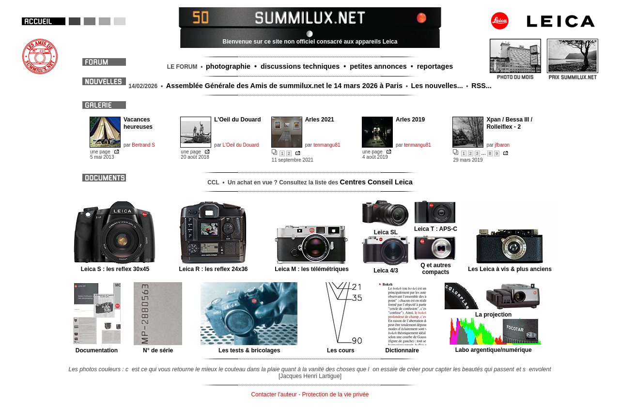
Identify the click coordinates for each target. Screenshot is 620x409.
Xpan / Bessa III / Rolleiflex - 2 (509, 123)
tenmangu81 (327, 145)
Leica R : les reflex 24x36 (213, 266)
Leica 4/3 (385, 267)
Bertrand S (143, 145)
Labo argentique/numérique (493, 346)
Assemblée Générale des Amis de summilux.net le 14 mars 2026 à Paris (284, 86)
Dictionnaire (402, 347)
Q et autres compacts (435, 265)
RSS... (481, 86)
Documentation (96, 347)
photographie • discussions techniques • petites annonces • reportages (329, 66)
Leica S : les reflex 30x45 (115, 266)
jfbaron (502, 145)
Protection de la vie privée (335, 394)
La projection (493, 311)
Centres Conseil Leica (376, 182)
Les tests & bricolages (249, 347)
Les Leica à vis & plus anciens (509, 266)
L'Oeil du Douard (237, 119)
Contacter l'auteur (273, 394)
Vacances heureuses (138, 123)
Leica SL (385, 229)
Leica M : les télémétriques (311, 266)
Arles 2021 (319, 119)
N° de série (158, 347)
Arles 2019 (410, 119)
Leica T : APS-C (435, 225)
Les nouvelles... (437, 86)
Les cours (340, 347)
